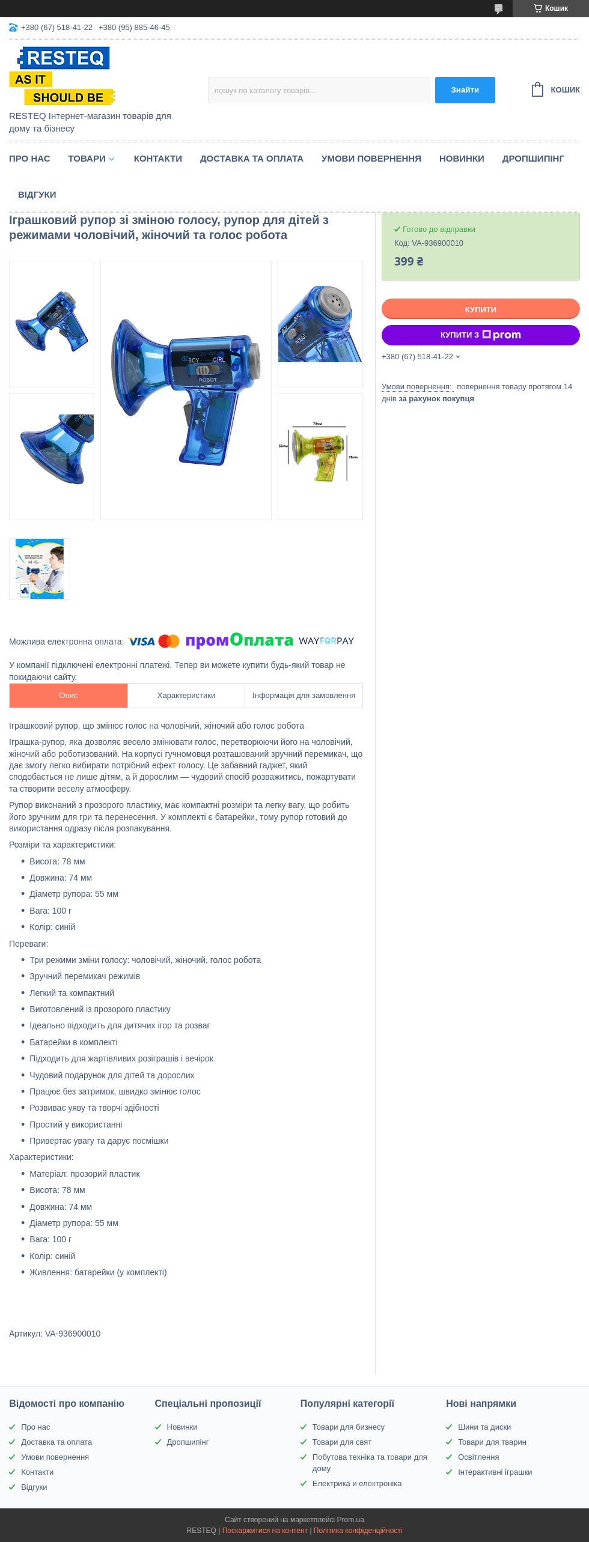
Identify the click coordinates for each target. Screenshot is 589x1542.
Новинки (461, 158)
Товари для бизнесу (349, 1426)
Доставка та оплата (252, 158)
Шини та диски (484, 1426)
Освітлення (478, 1457)
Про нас (29, 158)
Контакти (158, 158)
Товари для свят (342, 1441)
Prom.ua (350, 1520)
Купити (480, 309)
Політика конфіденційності (358, 1530)
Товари (87, 158)
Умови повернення (371, 158)
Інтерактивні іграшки (495, 1472)
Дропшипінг (533, 158)
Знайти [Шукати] (465, 89)
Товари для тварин (492, 1441)
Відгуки (37, 194)
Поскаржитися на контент (265, 1530)
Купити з (481, 335)
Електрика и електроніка (357, 1483)
